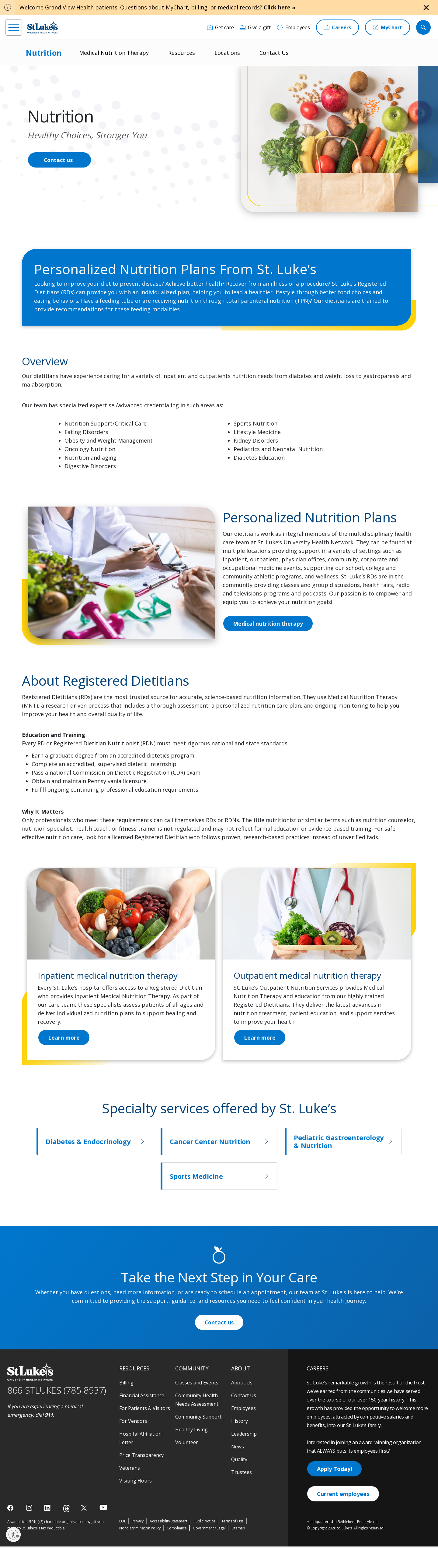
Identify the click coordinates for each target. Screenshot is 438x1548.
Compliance (177, 1529)
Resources (181, 52)
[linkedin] (48, 1509)
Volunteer (186, 1443)
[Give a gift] (255, 27)
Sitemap (238, 1529)
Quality (239, 1461)
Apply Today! (334, 1470)
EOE (122, 1522)
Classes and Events (196, 1384)
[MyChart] (387, 27)
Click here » (279, 7)
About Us (241, 1384)
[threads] (66, 1510)
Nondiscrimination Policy (140, 1529)
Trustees (241, 1473)
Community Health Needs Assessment (196, 1401)
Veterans (129, 1469)
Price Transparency (141, 1456)
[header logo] (42, 27)
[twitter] (85, 1509)
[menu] (13, 27)
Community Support (198, 1418)
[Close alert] (426, 7)
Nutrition (44, 53)
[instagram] (29, 1509)
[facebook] (11, 1509)
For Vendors (133, 1422)
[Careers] (337, 27)
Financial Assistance (141, 1397)
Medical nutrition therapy (268, 623)
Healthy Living (191, 1431)
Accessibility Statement (168, 1522)
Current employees (343, 1495)
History (239, 1422)
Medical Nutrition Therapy (114, 52)
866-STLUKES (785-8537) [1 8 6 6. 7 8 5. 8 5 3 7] (56, 1391)
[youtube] (103, 1508)
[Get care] (220, 27)
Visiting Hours (135, 1482)
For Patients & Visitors (144, 1409)
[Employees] (293, 27)
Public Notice (204, 1522)
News (237, 1448)
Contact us (59, 160)
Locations (227, 52)
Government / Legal (209, 1529)
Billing (126, 1384)
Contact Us (274, 52)
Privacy (138, 1522)
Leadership (244, 1435)
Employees (243, 1409)
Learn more (260, 1038)
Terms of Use (232, 1522)
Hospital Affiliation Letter (140, 1439)
